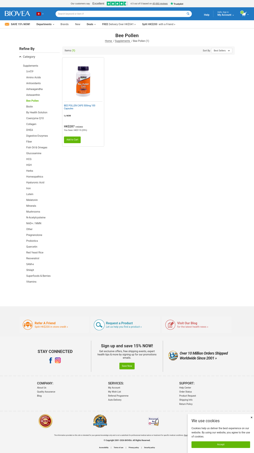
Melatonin (32, 200)
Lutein (29, 194)
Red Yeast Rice (34, 252)
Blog (39, 395)
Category (27, 57)
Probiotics (32, 240)
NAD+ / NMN (33, 223)
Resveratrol (32, 258)
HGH (29, 165)
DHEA (29, 129)
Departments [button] (45, 24)
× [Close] (252, 417)
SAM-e (30, 264)
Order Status (185, 391)
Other (29, 229)
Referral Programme (118, 395)
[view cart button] (245, 14)
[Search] (188, 14)
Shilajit (30, 270)
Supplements (123, 40)
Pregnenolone (34, 235)
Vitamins (31, 281)
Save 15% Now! (17, 24)
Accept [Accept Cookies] (221, 444)
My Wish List (114, 391)
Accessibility (103, 447)
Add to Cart (72, 139)
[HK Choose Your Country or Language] (39, 14)
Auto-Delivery (114, 400)
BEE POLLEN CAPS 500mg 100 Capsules (79, 107)
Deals (91, 24)
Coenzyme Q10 (35, 118)
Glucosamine (33, 153)
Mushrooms (33, 211)
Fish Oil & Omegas (36, 147)
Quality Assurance (46, 391)
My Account (114, 387)
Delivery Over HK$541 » (118, 24)
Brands (65, 24)
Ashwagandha (34, 89)
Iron (28, 188)
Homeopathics (34, 176)
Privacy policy (134, 447)
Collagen (31, 124)
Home (109, 40)
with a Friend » (158, 24)
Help (206, 14)
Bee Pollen (32, 100)
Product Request (187, 395)
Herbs (29, 170)
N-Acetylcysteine (36, 217)
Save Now (127, 366)
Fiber (29, 141)
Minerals (31, 205)
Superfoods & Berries (38, 275)
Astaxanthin (33, 94)
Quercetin (31, 246)
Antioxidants (33, 83)
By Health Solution (36, 112)
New (77, 24)
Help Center (185, 387)
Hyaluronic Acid (35, 182)
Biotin (29, 106)
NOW (68, 116)
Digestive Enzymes (37, 135)
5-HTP (29, 71)
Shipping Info (186, 400)
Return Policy (186, 404)
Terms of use (118, 447)
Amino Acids (33, 77)
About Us (41, 387)
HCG (29, 159)
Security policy (149, 447)
